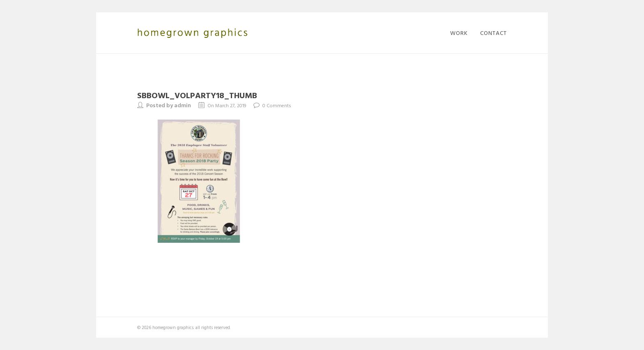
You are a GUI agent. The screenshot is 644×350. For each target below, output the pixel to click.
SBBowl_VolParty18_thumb (197, 95)
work (459, 33)
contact (493, 33)
